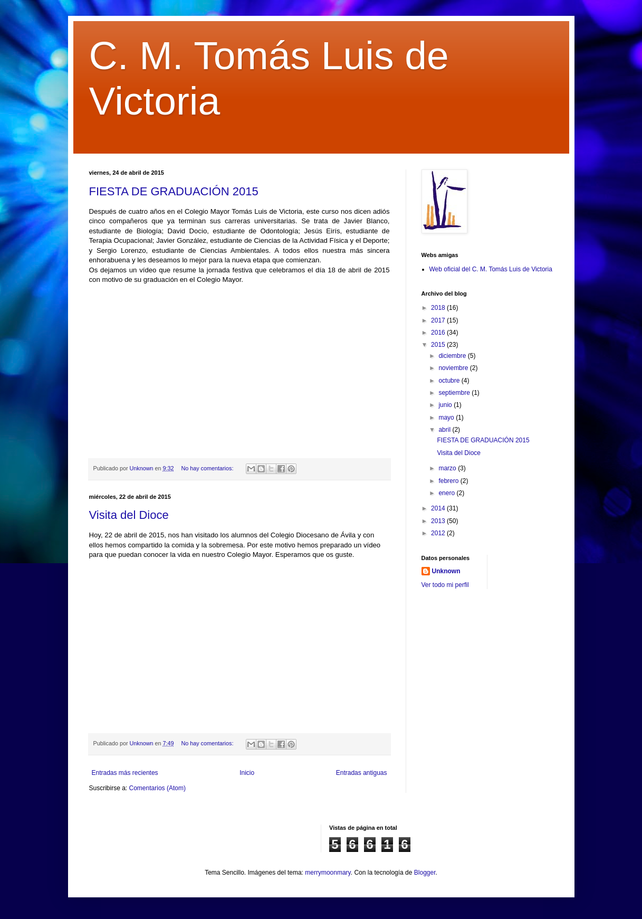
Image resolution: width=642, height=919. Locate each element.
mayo (447, 417)
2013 (439, 521)
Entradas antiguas (361, 772)
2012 (439, 533)
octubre (449, 380)
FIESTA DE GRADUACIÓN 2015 (173, 191)
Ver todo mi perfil (445, 585)
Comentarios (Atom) (157, 788)
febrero (449, 481)
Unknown (446, 571)
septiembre (455, 392)
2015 (439, 344)
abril (445, 429)
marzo (448, 468)
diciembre (452, 355)
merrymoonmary (327, 872)
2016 (439, 332)
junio (446, 405)
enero (447, 493)
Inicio (246, 772)
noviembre (453, 368)
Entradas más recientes (125, 772)
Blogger (425, 872)
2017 (439, 320)
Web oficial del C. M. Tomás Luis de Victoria (490, 269)
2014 (439, 508)
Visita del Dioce (129, 515)
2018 (439, 307)
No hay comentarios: (208, 468)
